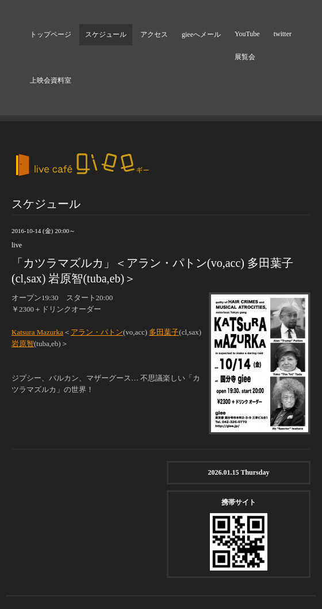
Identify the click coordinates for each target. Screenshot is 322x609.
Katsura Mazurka (37, 332)
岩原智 (23, 343)
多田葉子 (164, 332)
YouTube (247, 34)
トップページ (50, 34)
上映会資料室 (50, 80)
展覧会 (245, 57)
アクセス (154, 34)
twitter (283, 34)
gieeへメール (201, 34)
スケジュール (105, 34)
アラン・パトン (97, 332)
